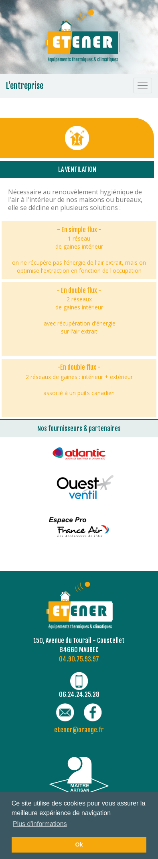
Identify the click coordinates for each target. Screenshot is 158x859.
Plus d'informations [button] (40, 823)
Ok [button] (79, 844)
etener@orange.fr (79, 730)
